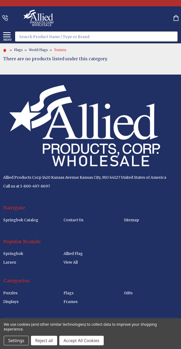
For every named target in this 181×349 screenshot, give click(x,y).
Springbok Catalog (20, 220)
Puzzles (10, 293)
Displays (11, 301)
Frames (71, 301)
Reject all (44, 340)
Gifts (128, 293)
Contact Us (73, 220)
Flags (69, 293)
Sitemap (131, 220)
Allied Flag (73, 253)
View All (71, 262)
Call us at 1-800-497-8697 (26, 186)
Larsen (9, 262)
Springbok (13, 253)
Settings (16, 340)
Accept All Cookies (81, 340)
